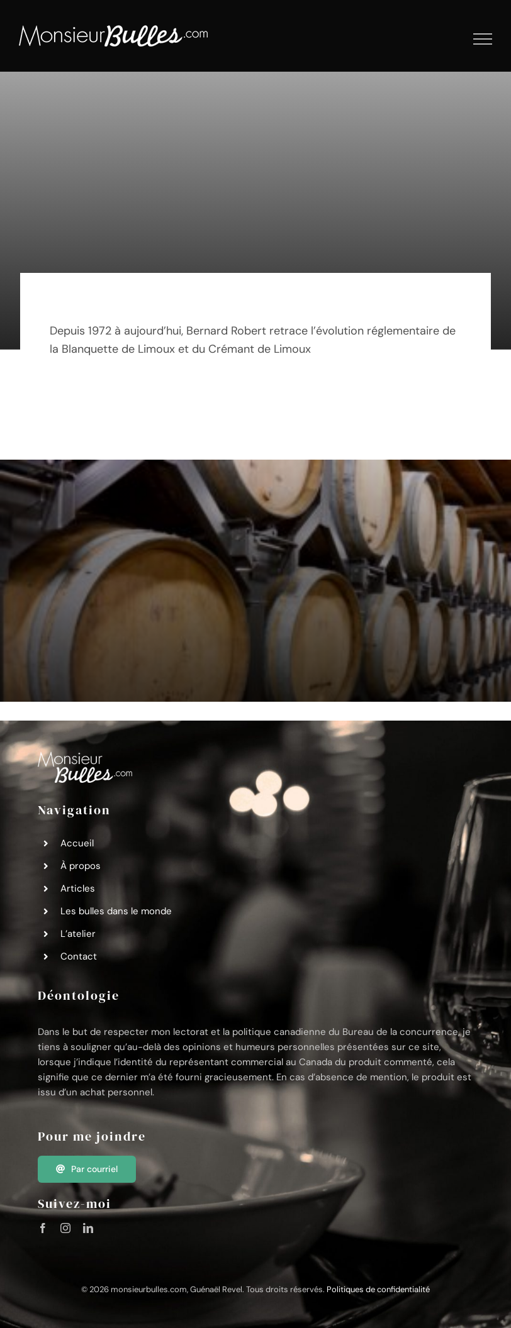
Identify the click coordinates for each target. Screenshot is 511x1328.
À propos (80, 866)
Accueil (77, 843)
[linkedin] (88, 1228)
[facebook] (43, 1228)
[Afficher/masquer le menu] (483, 39)
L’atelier (78, 933)
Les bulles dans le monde (116, 911)
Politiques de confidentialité (378, 1289)
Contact (78, 956)
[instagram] (65, 1228)
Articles (77, 888)
